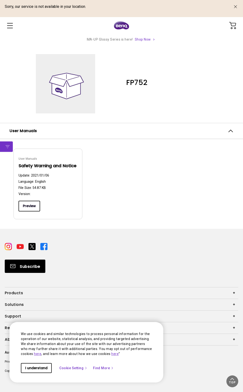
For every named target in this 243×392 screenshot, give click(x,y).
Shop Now (143, 39)
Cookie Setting (73, 368)
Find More (103, 368)
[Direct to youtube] (21, 246)
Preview (29, 206)
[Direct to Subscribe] (25, 266)
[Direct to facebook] (43, 246)
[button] (232, 381)
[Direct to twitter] (32, 246)
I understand (36, 368)
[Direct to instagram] (9, 246)
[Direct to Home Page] (121, 25)
